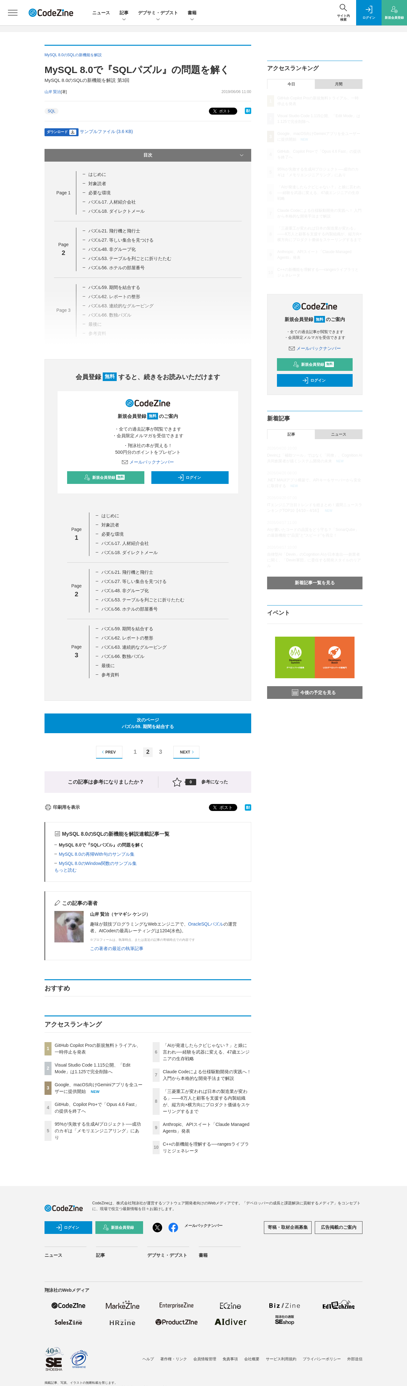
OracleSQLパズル (206, 924)
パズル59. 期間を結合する (114, 287)
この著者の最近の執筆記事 (116, 948)
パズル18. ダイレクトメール (116, 211)
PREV (108, 752)
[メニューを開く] (12, 12)
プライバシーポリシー (322, 1359)
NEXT (188, 752)
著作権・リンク (173, 1359)
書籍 (192, 13)
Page (63, 192)
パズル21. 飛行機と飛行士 (114, 230)
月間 (338, 84)
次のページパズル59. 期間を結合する (148, 723)
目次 (194, 155)
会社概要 (251, 1359)
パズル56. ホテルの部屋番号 (116, 267)
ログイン (189, 477)
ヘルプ (148, 1359)
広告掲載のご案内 (338, 1227)
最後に (108, 665)
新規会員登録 (104, 477)
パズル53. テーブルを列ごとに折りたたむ (129, 258)
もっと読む (65, 870)
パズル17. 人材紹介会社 (112, 201)
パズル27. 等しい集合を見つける (121, 240)
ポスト (221, 111)
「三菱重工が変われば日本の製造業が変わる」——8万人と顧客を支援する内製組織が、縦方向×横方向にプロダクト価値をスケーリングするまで (319, 234)
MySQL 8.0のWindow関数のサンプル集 (98, 863)
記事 (124, 13)
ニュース (101, 12)
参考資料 (110, 674)
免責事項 (230, 1359)
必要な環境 (99, 192)
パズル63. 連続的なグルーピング (134, 647)
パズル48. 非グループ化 (112, 249)
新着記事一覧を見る (315, 582)
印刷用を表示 (62, 807)
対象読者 (97, 183)
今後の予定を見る (314, 692)
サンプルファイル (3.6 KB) (106, 131)
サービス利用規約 (281, 1359)
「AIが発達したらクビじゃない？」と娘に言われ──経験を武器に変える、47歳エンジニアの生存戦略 (206, 1052)
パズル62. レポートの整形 (127, 637)
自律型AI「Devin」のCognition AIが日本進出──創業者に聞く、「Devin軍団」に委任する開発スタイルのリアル (314, 560)
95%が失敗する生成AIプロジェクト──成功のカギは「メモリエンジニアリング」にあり (98, 1131)
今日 (291, 84)
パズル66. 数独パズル (122, 656)
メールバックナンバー (148, 462)
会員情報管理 (204, 1359)
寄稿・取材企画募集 (288, 1227)
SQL (51, 111)
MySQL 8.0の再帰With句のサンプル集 (97, 854)
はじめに (97, 174)
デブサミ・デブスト (158, 13)
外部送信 (354, 1359)
